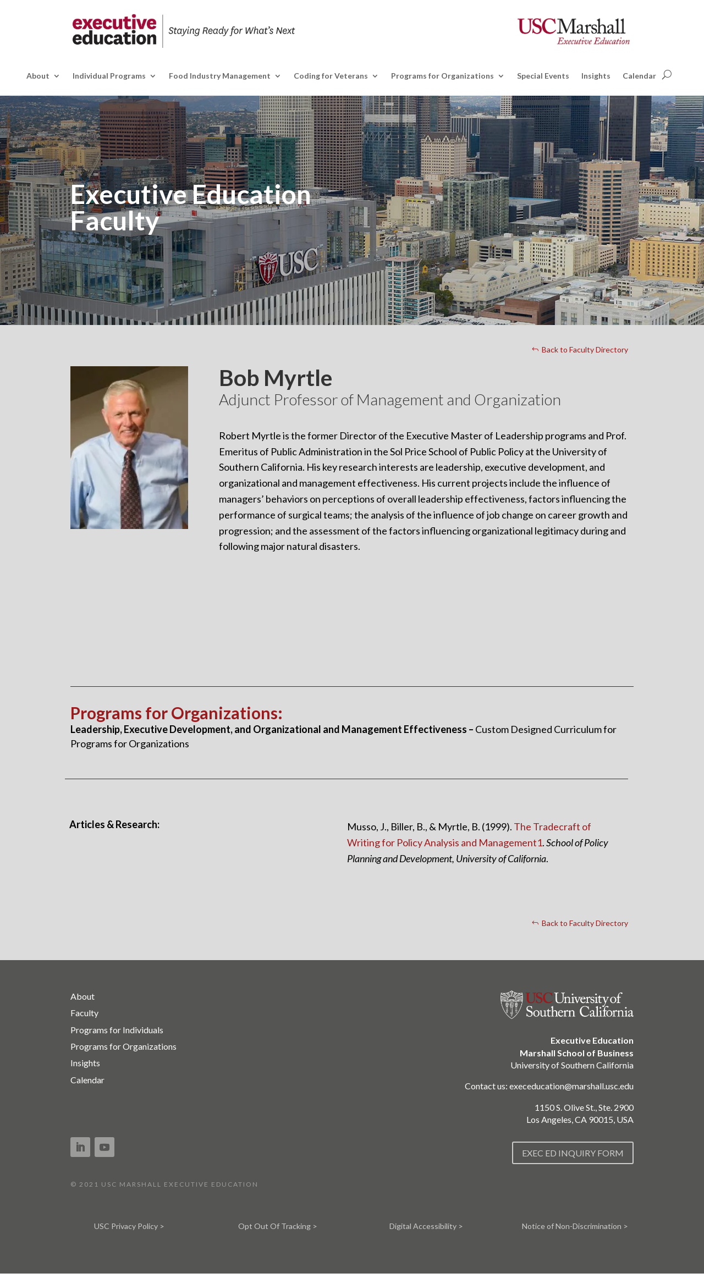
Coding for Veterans (331, 76)
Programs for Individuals (116, 1029)
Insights (595, 76)
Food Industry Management (220, 76)
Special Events (543, 76)
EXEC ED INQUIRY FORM (573, 1153)
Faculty (84, 1012)
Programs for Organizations (442, 76)
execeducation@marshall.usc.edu (571, 1086)
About (38, 76)
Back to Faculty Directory (585, 349)
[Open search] (667, 75)
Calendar (639, 76)
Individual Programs (109, 76)
